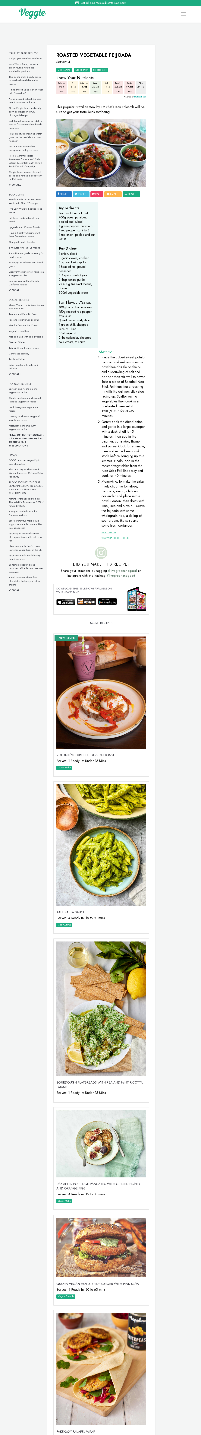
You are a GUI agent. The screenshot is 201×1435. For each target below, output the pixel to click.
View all (16, 185)
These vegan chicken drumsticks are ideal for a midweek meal (166, 386)
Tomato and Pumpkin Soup (24, 314)
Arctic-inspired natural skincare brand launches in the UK (26, 100)
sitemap (139, 1431)
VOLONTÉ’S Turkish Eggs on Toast (86, 627)
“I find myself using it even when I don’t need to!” (27, 91)
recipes (15, 1431)
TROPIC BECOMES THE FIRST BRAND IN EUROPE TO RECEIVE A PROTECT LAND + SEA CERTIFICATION (27, 488)
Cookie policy (102, 1431)
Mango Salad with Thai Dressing (27, 336)
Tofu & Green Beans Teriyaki (25, 348)
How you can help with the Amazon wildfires (24, 513)
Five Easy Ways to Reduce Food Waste (165, 227)
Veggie (160, 109)
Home (4, 1431)
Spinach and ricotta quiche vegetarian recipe (24, 390)
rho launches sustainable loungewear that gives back (24, 148)
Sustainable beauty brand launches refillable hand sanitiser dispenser (27, 568)
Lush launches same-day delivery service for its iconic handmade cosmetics (27, 124)
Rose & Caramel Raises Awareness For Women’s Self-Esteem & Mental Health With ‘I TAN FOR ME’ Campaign (26, 161)
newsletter (65, 1431)
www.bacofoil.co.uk (110, 425)
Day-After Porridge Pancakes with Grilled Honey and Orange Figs (93, 1013)
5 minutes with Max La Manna (26, 247)
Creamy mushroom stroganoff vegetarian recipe (26, 418)
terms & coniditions (159, 1431)
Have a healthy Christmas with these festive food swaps (26, 234)
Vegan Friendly (67, 1120)
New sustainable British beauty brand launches (26, 557)
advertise (82, 1431)
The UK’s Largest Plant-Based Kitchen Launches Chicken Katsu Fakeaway (27, 473)
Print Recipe (104, 419)
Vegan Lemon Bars (20, 331)
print (64, 194)
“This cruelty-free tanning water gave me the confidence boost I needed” (27, 137)
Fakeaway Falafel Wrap (76, 1239)
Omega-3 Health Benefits (23, 242)
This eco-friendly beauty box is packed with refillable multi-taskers (26, 80)
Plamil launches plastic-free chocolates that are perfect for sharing (26, 581)
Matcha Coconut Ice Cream (24, 325)
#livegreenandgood (118, 462)
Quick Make (65, 639)
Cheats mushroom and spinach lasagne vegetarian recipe (26, 399)
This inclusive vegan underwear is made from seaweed (166, 442)
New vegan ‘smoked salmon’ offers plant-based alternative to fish (26, 537)
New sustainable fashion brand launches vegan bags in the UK (26, 548)
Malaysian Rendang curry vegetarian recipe (23, 427)
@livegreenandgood (119, 458)
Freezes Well (100, 69)
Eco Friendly (82, 69)
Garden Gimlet (18, 342)
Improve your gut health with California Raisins (25, 282)
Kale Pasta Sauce (71, 767)
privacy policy (123, 1431)
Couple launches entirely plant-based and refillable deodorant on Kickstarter (26, 175)
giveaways (47, 1431)
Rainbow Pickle (18, 359)
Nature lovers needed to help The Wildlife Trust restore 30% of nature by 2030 (27, 502)
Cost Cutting (64, 69)
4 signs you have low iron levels (27, 58)
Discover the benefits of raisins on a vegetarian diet (27, 273)
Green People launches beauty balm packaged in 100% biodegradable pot (26, 111)
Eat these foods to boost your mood (165, 282)
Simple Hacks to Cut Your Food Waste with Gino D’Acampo (26, 201)
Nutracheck (128, 95)
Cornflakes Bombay (20, 353)
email (112, 188)
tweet (81, 188)
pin (96, 188)
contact (30, 1431)
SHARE (63, 188)
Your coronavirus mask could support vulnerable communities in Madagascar (26, 524)
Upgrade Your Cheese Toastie (25, 227)
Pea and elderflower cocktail (25, 320)
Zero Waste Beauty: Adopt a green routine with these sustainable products (25, 67)
